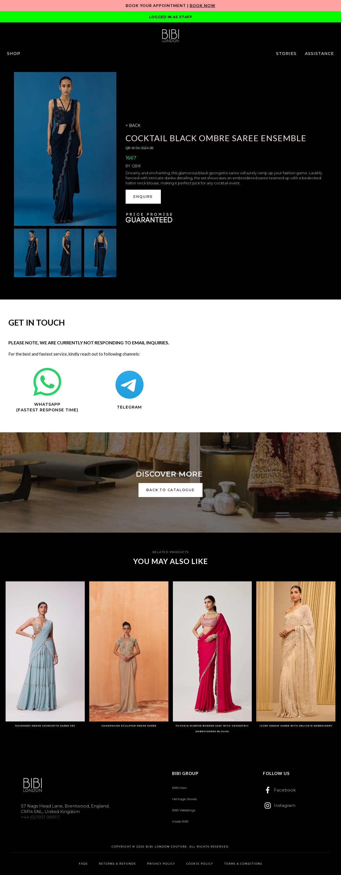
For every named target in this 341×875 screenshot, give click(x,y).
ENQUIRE (143, 196)
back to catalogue (170, 490)
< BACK (133, 125)
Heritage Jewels (184, 799)
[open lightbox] (65, 149)
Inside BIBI (180, 821)
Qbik (136, 166)
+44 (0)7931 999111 (40, 817)
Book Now (202, 5)
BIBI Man (179, 788)
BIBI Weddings (183, 810)
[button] (14, 53)
